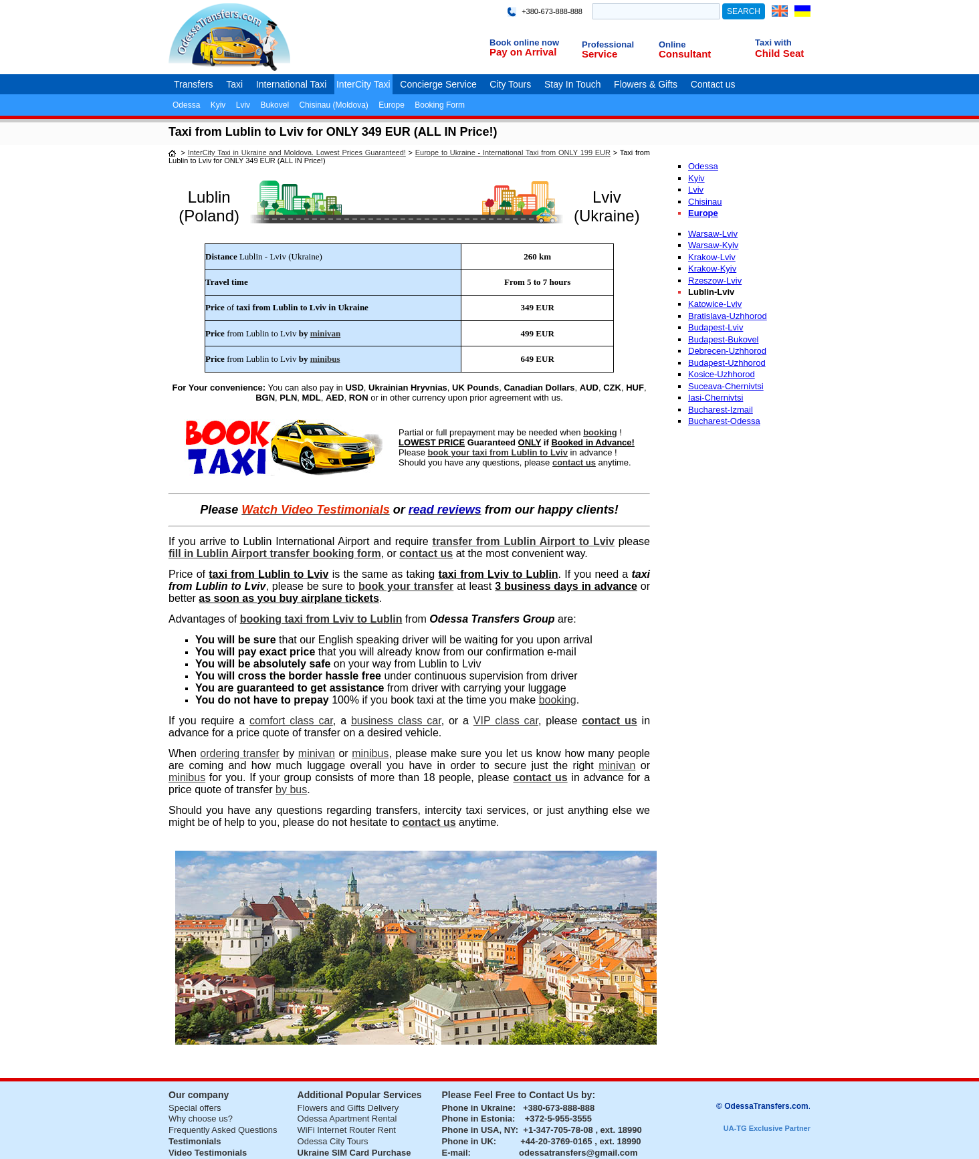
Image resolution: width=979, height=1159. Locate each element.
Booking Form (440, 105)
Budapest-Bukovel (723, 339)
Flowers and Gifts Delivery (348, 1108)
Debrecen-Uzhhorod (727, 351)
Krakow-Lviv (712, 257)
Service (599, 54)
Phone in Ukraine (477, 1108)
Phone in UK (468, 1141)
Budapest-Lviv (715, 327)
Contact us (713, 84)
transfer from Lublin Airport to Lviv (524, 541)
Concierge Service (438, 84)
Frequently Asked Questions (223, 1130)
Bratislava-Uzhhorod (727, 316)
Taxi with (773, 42)
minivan (325, 333)
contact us (574, 462)
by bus (291, 789)
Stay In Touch (572, 84)
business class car (396, 720)
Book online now (524, 42)
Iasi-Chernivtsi (715, 398)
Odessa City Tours (333, 1141)
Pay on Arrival (523, 52)
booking (600, 432)
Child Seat (779, 53)
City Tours (510, 84)
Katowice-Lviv (715, 304)
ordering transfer (239, 753)
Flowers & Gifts (645, 84)
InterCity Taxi (363, 84)
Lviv (243, 105)
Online (672, 44)
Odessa (186, 105)
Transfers (193, 84)
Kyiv (218, 105)
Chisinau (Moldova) (333, 105)
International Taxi (291, 84)
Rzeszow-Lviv (715, 281)
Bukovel (274, 105)
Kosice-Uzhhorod (721, 374)
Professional (608, 44)
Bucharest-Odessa (724, 421)
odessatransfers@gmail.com (578, 1153)
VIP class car (505, 720)
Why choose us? (201, 1119)
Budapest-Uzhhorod (727, 363)
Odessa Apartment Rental (347, 1119)
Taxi (234, 84)
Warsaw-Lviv (713, 234)
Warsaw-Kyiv (713, 245)
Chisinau (705, 202)
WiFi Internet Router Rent (347, 1130)
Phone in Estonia (477, 1119)
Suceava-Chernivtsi (726, 386)
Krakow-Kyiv (712, 269)
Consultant (685, 54)
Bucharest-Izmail (720, 410)
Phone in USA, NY (479, 1130)
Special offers (195, 1108)
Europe (391, 105)
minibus (325, 359)
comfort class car (291, 720)
